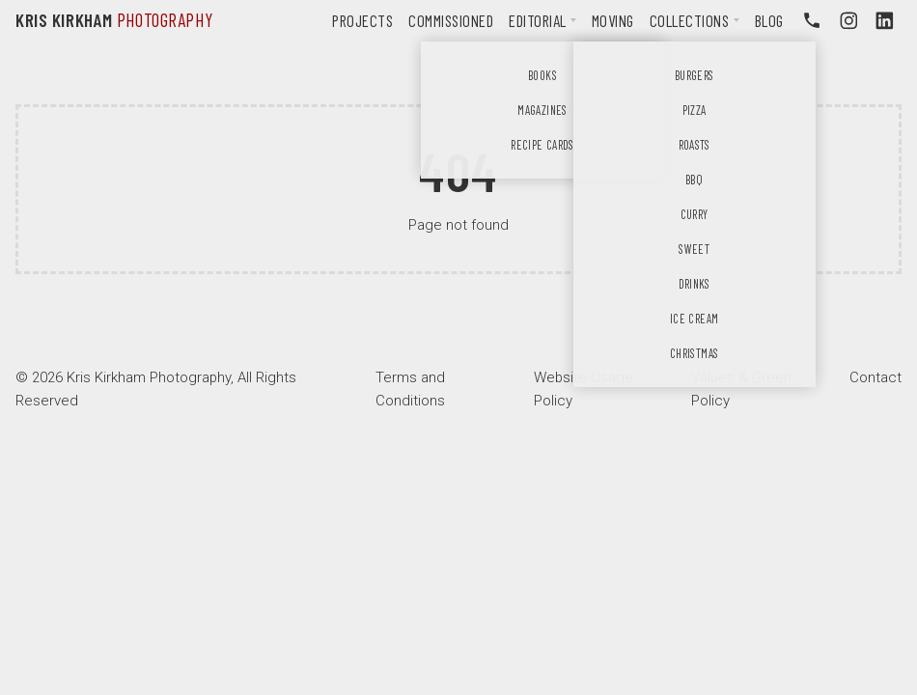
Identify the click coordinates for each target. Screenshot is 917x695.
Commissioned (450, 20)
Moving (613, 20)
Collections (690, 20)
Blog (769, 20)
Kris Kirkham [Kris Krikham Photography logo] (113, 20)
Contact (875, 377)
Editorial (538, 20)
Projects (362, 20)
